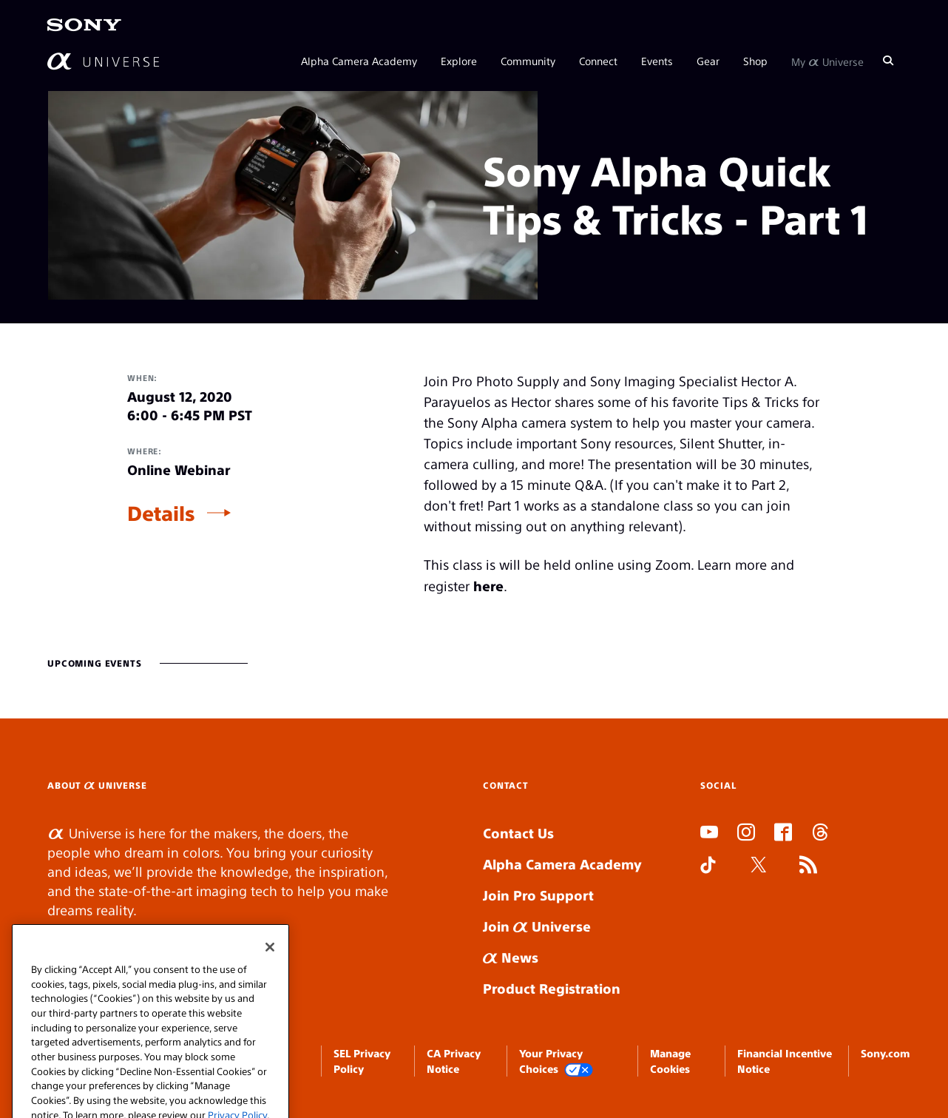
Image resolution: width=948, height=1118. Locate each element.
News (510, 957)
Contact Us (518, 832)
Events (657, 60)
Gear (708, 60)
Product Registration (551, 988)
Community (528, 60)
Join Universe (537, 926)
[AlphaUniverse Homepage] (103, 61)
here (488, 585)
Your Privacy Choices (556, 1061)
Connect (598, 60)
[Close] (270, 965)
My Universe (827, 61)
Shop (755, 60)
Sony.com (885, 1053)
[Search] (888, 60)
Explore (459, 60)
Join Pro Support (538, 894)
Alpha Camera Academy (359, 60)
